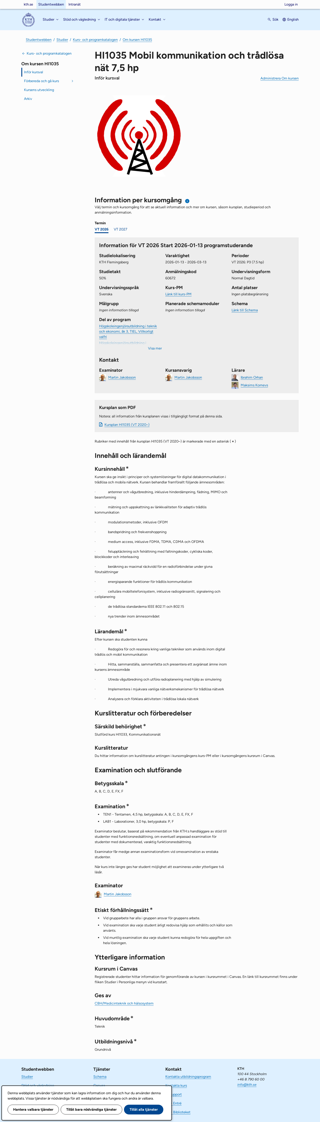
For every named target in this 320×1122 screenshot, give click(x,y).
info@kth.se (246, 1084)
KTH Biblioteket (177, 1112)
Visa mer (155, 348)
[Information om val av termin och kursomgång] (187, 201)
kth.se (28, 4)
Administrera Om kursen (279, 78)
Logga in (291, 4)
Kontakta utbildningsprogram (188, 1076)
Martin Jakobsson (122, 377)
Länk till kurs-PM (178, 294)
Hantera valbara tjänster (33, 1109)
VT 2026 (101, 229)
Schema (99, 1076)
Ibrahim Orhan (252, 377)
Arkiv (28, 99)
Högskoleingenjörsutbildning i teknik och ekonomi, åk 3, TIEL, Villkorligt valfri (128, 331)
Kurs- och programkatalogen (95, 40)
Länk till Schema (245, 310)
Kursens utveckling (39, 90)
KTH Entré (173, 1103)
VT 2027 (120, 229)
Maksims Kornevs (254, 385)
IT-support (173, 1094)
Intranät (74, 4)
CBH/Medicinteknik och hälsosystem (124, 1003)
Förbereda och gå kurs (41, 81)
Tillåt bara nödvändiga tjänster (91, 1109)
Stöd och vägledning (37, 1085)
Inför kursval (33, 72)
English (293, 19)
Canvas (99, 1085)
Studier (62, 40)
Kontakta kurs (176, 1085)
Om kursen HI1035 (137, 40)
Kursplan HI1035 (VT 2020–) (127, 425)
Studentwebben (51, 4)
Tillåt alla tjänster (144, 1109)
